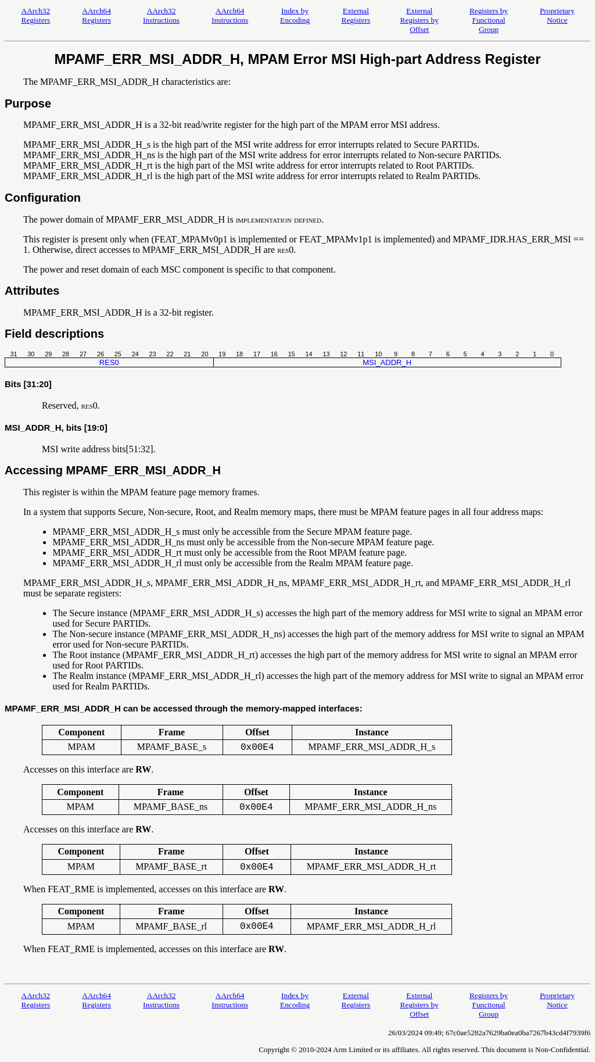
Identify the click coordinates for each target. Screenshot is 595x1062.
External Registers (356, 15)
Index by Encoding (295, 15)
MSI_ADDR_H (387, 362)
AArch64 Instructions (230, 15)
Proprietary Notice (557, 15)
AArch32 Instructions (161, 15)
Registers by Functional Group (488, 20)
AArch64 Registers (96, 15)
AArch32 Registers (36, 15)
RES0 (109, 362)
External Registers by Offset (419, 20)
